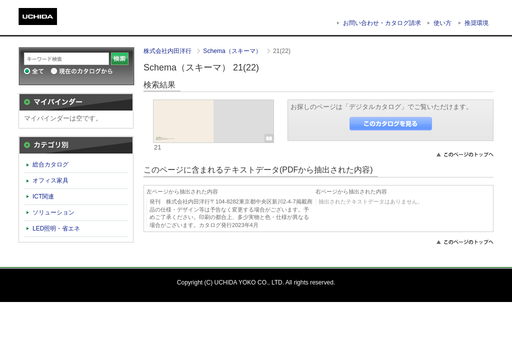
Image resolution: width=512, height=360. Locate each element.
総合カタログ (50, 164)
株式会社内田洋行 (168, 51)
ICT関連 (43, 196)
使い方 (443, 23)
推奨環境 (476, 23)
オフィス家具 (50, 180)
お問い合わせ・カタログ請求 (382, 23)
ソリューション (53, 212)
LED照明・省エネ (56, 228)
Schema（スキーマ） (233, 51)
